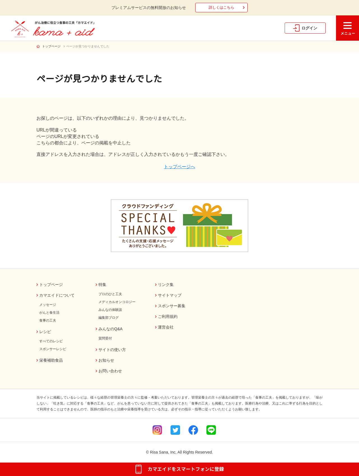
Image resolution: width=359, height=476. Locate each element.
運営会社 (166, 327)
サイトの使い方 (112, 349)
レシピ (45, 331)
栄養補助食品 (51, 360)
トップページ (51, 46)
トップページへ (179, 166)
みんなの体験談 (110, 310)
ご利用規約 (168, 316)
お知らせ (106, 360)
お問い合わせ (110, 371)
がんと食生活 (49, 313)
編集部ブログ (108, 318)
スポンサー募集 (171, 306)
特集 (102, 284)
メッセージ (47, 305)
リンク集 (166, 284)
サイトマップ (169, 295)
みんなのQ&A (110, 329)
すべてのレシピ (51, 341)
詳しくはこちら (221, 7)
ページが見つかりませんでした (87, 46)
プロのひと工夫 (110, 294)
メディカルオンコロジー (116, 302)
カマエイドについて (57, 295)
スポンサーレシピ (52, 349)
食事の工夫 (47, 320)
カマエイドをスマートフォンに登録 (186, 469)
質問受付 (105, 338)
